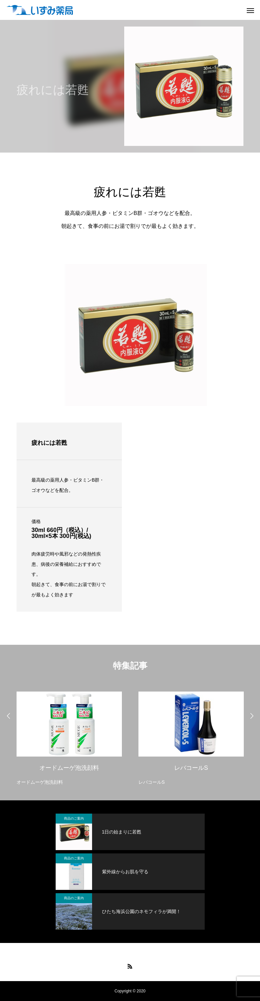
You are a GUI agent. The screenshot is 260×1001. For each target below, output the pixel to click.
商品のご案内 (74, 818)
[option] (69, 737)
